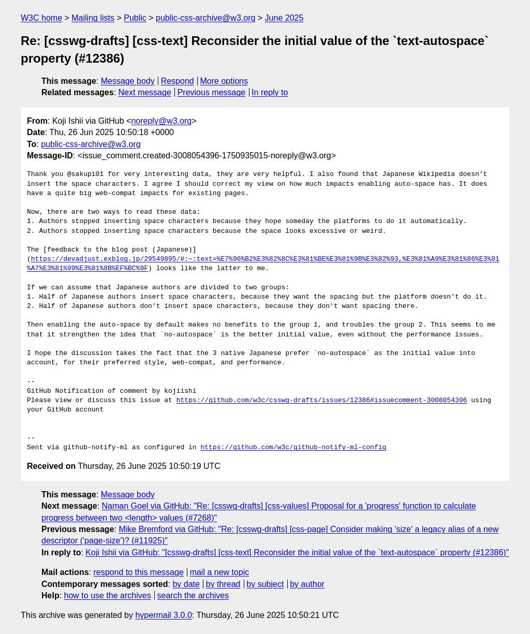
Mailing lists (92, 17)
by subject (265, 584)
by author (307, 584)
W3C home (41, 17)
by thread (223, 584)
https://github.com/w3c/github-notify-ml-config (293, 447)
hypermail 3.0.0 (163, 615)
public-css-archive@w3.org (205, 17)
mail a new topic (219, 572)
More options (224, 81)
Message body (128, 81)
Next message (145, 92)
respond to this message (138, 572)
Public (135, 17)
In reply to (270, 92)
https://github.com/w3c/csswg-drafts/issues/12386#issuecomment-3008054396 (321, 400)
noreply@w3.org (161, 120)
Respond (177, 81)
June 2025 (284, 17)
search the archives (193, 595)
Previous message (212, 92)
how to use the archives (107, 595)
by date (185, 584)
